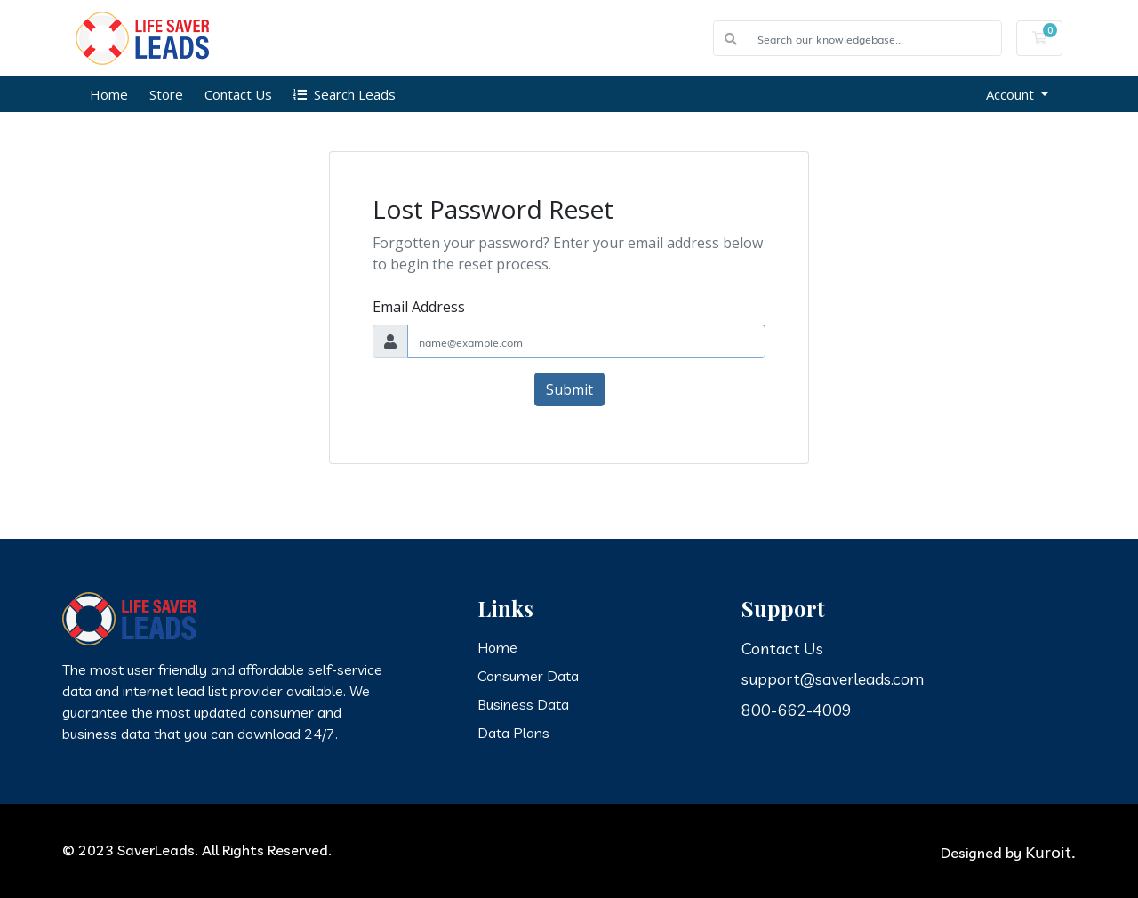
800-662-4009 (796, 710)
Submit (569, 389)
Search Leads (344, 94)
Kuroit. (1050, 850)
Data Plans (513, 733)
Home (109, 94)
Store (166, 94)
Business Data (523, 704)
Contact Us (238, 94)
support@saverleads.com (832, 679)
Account (1012, 94)
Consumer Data (528, 676)
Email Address (419, 307)
